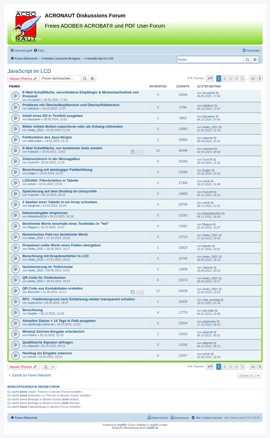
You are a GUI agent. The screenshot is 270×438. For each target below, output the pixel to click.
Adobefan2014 (37, 216)
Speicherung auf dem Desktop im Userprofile (59, 191)
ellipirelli (207, 332)
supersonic (35, 302)
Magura (33, 227)
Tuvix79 (33, 162)
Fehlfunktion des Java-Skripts (47, 137)
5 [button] (242, 78)
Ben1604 (34, 291)
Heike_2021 (36, 130)
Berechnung (32, 310)
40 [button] (253, 78)
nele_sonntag (211, 299)
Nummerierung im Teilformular (47, 267)
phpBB (121, 425)
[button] (210, 78)
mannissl (208, 148)
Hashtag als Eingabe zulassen (47, 353)
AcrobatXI (34, 99)
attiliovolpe (35, 140)
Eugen (32, 173)
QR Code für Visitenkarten (44, 278)
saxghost (34, 205)
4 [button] (236, 78)
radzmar (207, 138)
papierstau (209, 321)
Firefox (32, 335)
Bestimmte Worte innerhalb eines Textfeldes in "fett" (65, 224)
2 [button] (224, 78)
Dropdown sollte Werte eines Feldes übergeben (61, 245)
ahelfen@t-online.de (41, 324)
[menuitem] (38, 50)
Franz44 (33, 194)
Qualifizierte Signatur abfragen (47, 342)
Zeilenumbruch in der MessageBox (51, 159)
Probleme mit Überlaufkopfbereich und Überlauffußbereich (70, 105)
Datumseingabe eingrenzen (45, 213)
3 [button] (231, 78)
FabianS (33, 151)
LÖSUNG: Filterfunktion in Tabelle (50, 180)
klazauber (34, 119)
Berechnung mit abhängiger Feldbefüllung (57, 170)
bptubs (206, 245)
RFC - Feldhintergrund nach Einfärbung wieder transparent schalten (78, 299)
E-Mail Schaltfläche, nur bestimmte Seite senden (62, 148)
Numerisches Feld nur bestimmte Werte (55, 234)
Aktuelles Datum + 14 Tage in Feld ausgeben (59, 321)
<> (61, 58)
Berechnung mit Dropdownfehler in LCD (55, 256)
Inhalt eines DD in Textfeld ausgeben (52, 116)
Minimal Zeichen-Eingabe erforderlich (53, 332)
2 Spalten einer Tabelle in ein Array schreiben (59, 202)
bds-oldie (208, 310)
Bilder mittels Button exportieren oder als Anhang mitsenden (72, 126)
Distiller (32, 313)
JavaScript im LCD (29, 71)
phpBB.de (152, 427)
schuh (32, 184)
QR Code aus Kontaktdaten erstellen (52, 288)
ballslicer (33, 108)
